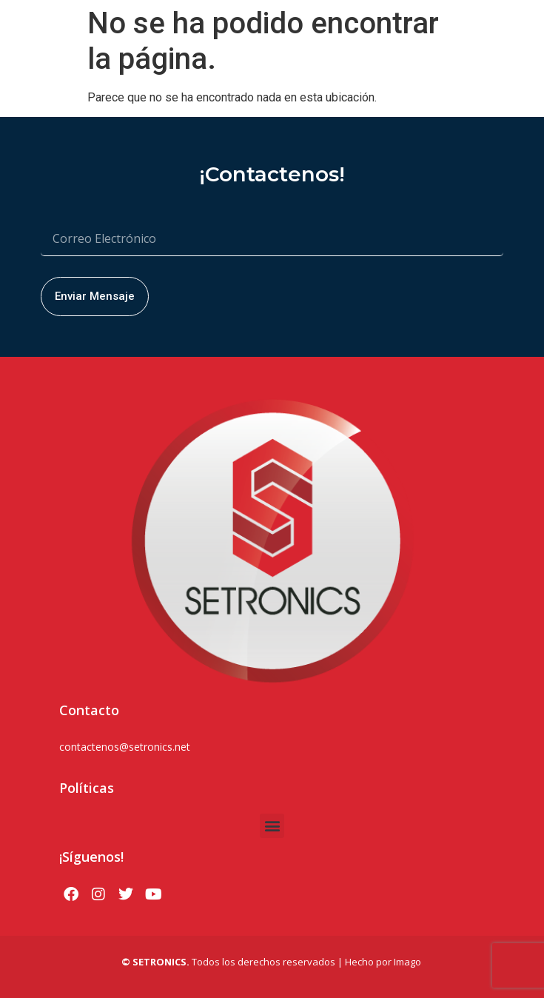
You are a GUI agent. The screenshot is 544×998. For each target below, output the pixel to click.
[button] (272, 826)
